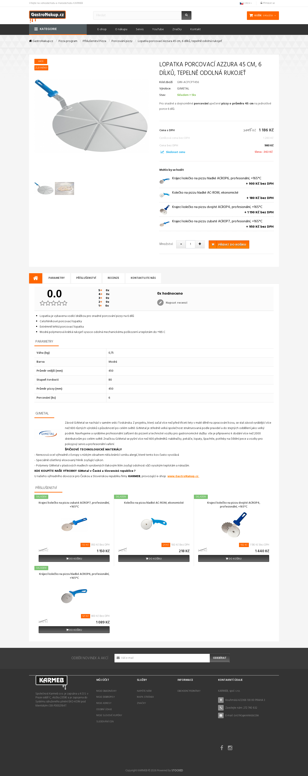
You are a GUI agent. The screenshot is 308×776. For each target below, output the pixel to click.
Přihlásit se (268, 3)
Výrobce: (165, 88)
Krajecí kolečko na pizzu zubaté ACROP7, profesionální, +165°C (74, 505)
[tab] (35, 278)
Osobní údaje (104, 709)
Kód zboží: (166, 82)
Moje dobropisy (105, 697)
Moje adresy (103, 703)
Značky (141, 703)
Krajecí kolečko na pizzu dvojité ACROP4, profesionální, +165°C (233, 505)
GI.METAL (183, 88)
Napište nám (144, 691)
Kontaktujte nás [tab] (145, 278)
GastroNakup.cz (41, 41)
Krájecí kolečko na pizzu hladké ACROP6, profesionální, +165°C (74, 576)
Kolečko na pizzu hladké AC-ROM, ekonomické (154, 503)
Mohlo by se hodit (171, 170)
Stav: (162, 95)
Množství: (166, 244)
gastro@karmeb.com (246, 716)
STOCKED (177, 755)
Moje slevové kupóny (109, 715)
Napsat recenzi (176, 302)
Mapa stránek (145, 697)
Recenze (115, 278)
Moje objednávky (106, 691)
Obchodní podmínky (189, 691)
